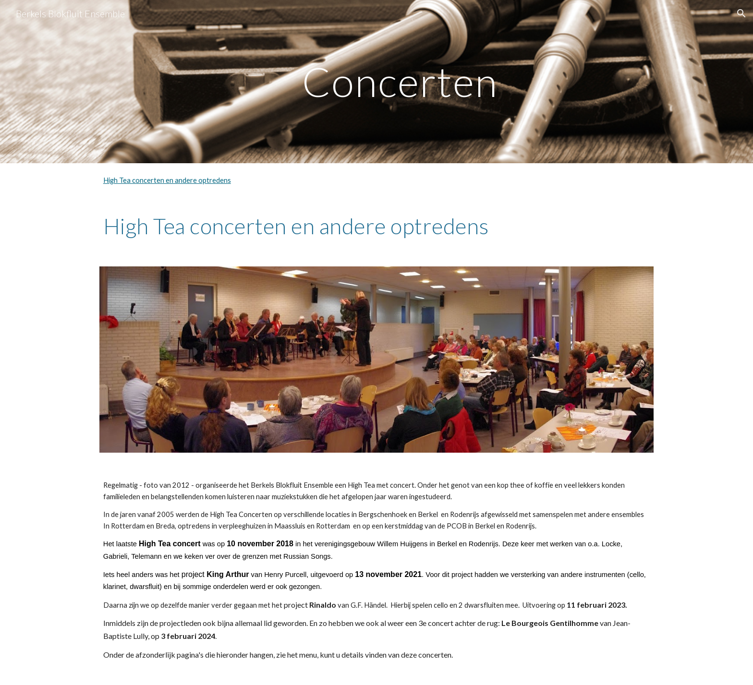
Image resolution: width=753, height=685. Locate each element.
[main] (400, 81)
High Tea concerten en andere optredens (167, 180)
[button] (741, 13)
